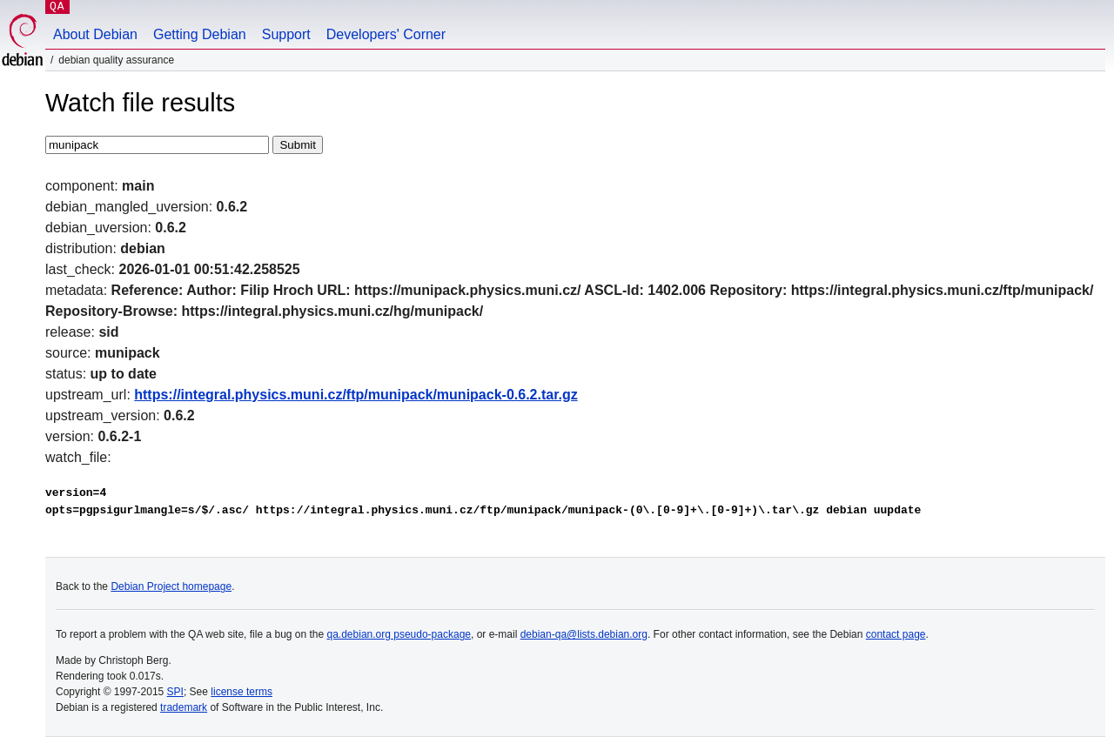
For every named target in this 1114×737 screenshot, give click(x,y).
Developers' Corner (386, 34)
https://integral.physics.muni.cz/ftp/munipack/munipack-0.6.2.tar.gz (355, 394)
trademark (183, 707)
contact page (896, 634)
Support (286, 34)
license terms (241, 692)
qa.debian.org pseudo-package (399, 634)
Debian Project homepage (171, 586)
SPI (175, 692)
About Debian (95, 34)
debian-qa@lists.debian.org (584, 634)
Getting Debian (199, 34)
